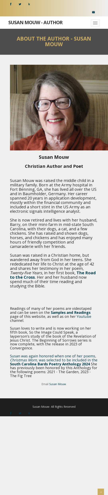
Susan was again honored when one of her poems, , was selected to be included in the (53, 358)
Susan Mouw (57, 384)
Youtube (84, 316)
